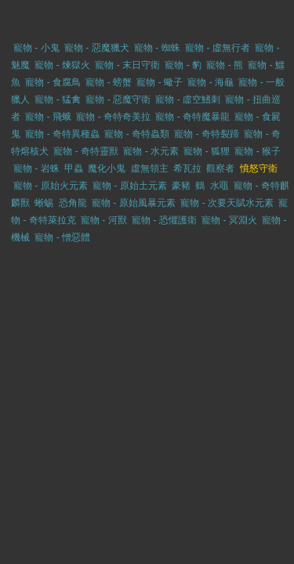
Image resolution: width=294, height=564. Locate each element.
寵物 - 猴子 (257, 151)
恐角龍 (73, 202)
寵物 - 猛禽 (57, 99)
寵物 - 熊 (224, 65)
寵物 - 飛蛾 (48, 116)
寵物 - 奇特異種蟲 (62, 133)
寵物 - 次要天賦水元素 (227, 202)
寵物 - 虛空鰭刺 (187, 99)
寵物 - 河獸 (104, 220)
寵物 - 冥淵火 (229, 220)
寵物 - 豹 (183, 65)
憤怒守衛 (259, 168)
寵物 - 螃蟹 (108, 82)
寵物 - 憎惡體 (62, 237)
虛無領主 (150, 168)
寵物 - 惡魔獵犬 (96, 47)
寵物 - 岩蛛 (36, 168)
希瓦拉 (187, 168)
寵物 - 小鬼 (36, 47)
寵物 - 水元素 (151, 151)
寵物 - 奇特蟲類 (136, 133)
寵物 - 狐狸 (206, 151)
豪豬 (181, 185)
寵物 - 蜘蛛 (157, 47)
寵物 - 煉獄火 (62, 65)
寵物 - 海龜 (210, 82)
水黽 (219, 185)
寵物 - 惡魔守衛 (118, 99)
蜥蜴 (43, 202)
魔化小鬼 (106, 168)
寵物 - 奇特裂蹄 (206, 133)
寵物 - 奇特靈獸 (85, 151)
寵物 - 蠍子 (159, 82)
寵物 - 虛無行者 (217, 47)
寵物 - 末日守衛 (127, 65)
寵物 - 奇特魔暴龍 (192, 116)
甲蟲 (73, 168)
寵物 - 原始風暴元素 (134, 202)
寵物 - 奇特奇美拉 (113, 116)
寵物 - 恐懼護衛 (164, 220)
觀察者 (220, 168)
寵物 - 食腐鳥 (53, 82)
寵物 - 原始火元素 (50, 185)
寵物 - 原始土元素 (130, 185)
